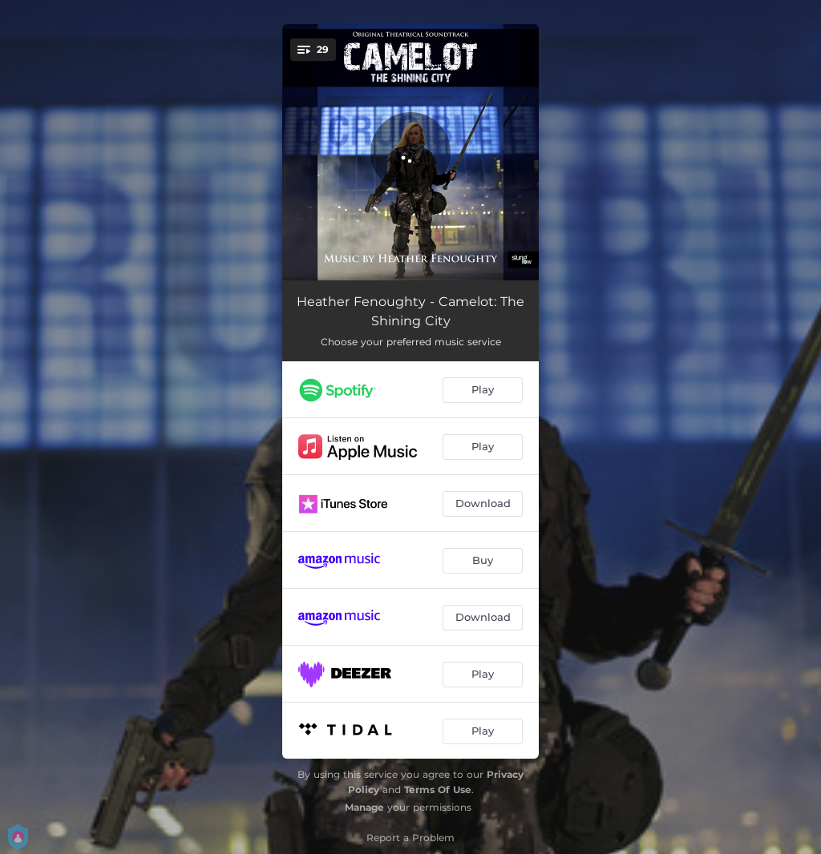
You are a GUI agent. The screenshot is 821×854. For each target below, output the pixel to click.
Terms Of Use (437, 790)
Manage (364, 807)
